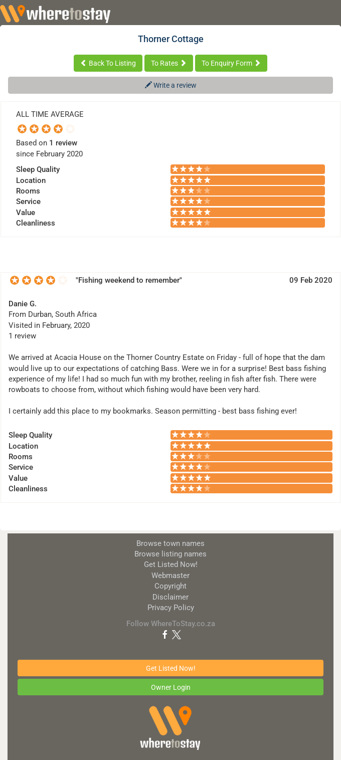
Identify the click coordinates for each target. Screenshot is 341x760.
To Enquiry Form (231, 63)
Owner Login (171, 687)
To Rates (169, 63)
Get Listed (171, 564)
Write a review (171, 85)
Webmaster (170, 575)
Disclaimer (170, 597)
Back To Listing (108, 63)
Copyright (170, 586)
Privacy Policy (170, 607)
